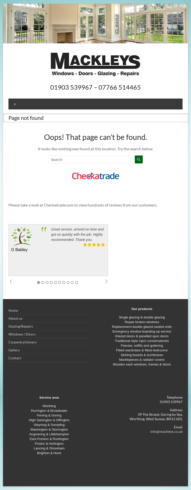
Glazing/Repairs (20, 326)
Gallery (14, 350)
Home (13, 310)
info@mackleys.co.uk (166, 431)
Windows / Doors (22, 334)
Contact (14, 358)
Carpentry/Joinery (22, 342)
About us (15, 318)
